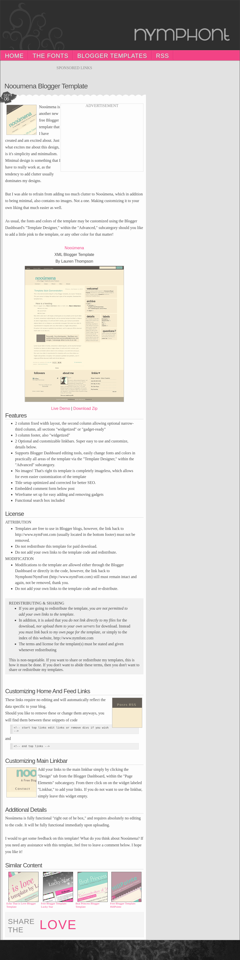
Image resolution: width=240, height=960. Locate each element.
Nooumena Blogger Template (46, 86)
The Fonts (50, 55)
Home (14, 55)
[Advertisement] (74, 72)
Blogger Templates (112, 55)
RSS (162, 55)
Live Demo (60, 408)
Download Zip (85, 408)
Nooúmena (74, 248)
